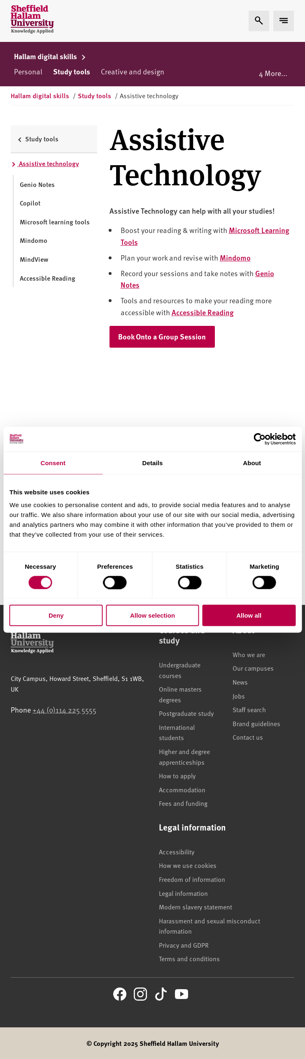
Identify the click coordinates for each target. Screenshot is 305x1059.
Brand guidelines (256, 723)
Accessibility (176, 851)
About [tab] (252, 462)
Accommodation (182, 789)
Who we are (249, 654)
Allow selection (152, 615)
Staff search (249, 709)
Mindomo (235, 257)
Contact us (248, 736)
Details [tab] (152, 462)
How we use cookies (188, 865)
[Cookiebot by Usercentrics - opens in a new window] (260, 439)
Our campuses (253, 667)
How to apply (177, 775)
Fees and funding (183, 803)
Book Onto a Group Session (166, 336)
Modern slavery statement (195, 906)
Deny (56, 615)
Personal (28, 71)
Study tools (71, 71)
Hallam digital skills (50, 56)
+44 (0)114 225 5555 (64, 709)
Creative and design (132, 71)
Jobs (239, 695)
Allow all (248, 615)
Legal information (183, 892)
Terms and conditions (189, 958)
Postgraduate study (186, 713)
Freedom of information (192, 879)
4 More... (273, 73)
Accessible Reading (203, 312)
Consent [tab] (52, 462)
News (240, 681)
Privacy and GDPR (184, 944)
